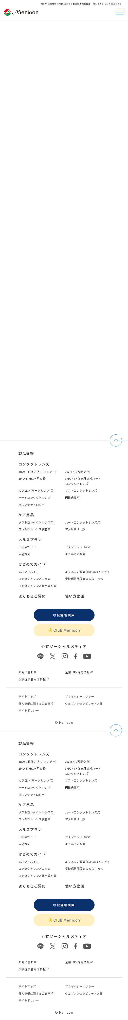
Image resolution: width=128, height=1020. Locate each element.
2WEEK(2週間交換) (77, 472)
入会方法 (24, 554)
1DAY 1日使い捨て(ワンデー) (38, 472)
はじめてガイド (32, 564)
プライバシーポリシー (80, 696)
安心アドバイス (29, 572)
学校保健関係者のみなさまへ (84, 579)
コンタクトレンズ (34, 464)
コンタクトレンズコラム (35, 579)
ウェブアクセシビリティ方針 (84, 703)
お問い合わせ (28, 672)
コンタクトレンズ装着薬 (35, 529)
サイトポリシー (29, 710)
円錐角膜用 (72, 497)
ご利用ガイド (27, 547)
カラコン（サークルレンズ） (36, 490)
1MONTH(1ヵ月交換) (33, 478)
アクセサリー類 (75, 529)
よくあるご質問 (75, 554)
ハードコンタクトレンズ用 (82, 522)
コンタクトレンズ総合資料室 (38, 586)
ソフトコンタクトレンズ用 (36, 522)
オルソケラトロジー (32, 505)
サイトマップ (27, 696)
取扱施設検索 (64, 615)
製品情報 (26, 453)
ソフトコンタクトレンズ (81, 490)
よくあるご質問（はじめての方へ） (87, 572)
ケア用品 (26, 514)
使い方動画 (75, 596)
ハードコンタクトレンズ (35, 497)
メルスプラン (30, 539)
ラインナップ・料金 (77, 547)
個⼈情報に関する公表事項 (36, 703)
